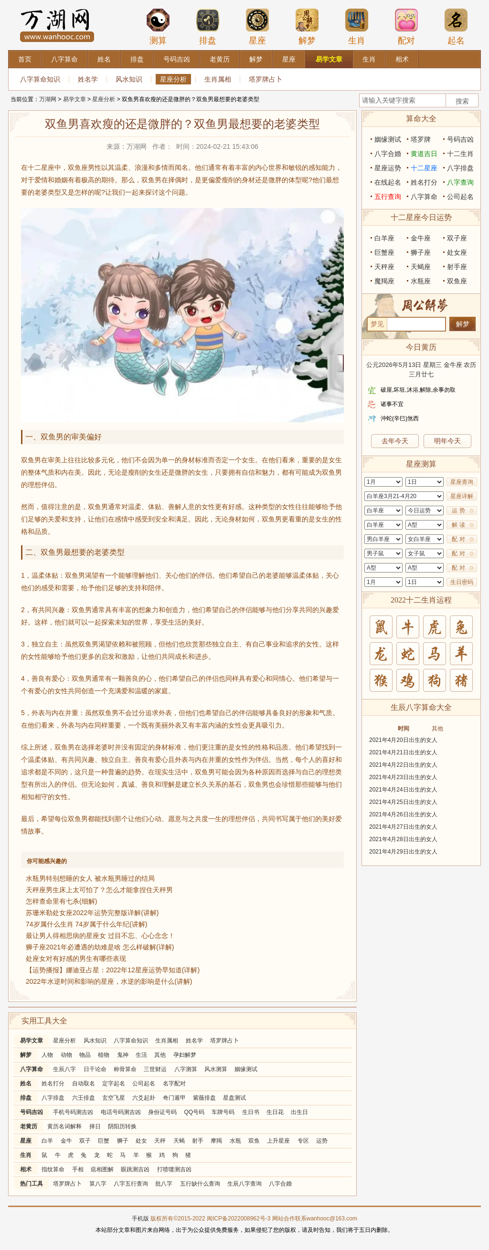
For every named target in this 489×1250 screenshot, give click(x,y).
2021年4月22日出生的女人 (403, 764)
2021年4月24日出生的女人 (403, 789)
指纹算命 (53, 1169)
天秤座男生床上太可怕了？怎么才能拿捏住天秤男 (99, 890)
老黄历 (28, 1126)
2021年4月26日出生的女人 (403, 814)
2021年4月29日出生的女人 (403, 851)
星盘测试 (234, 1097)
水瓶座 (421, 281)
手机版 (140, 1218)
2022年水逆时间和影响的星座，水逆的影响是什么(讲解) (109, 981)
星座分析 (173, 79)
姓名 (26, 1083)
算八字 (97, 1183)
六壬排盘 (83, 1097)
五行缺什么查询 (200, 1183)
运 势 (458, 510)
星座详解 (461, 496)
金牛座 (421, 238)
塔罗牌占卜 (265, 79)
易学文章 (74, 99)
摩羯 (216, 1140)
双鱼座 (457, 281)
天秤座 (384, 267)
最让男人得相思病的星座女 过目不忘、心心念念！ (100, 935)
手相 (78, 1169)
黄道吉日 (424, 153)
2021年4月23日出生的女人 (403, 777)
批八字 (163, 1183)
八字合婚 (280, 1183)
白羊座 (384, 238)
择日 (95, 1126)
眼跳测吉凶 (135, 1169)
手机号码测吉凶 (73, 1112)
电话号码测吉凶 (121, 1112)
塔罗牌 (421, 139)
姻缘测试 (245, 1069)
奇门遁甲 (174, 1097)
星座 (257, 26)
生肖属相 (217, 79)
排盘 (208, 26)
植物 (103, 1055)
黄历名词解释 (64, 1126)
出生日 (299, 1112)
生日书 (250, 1112)
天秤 (160, 1140)
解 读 (458, 524)
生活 (141, 1055)
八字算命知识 (40, 79)
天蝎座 (421, 267)
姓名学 (88, 79)
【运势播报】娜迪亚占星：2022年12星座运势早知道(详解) (113, 970)
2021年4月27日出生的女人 (403, 826)
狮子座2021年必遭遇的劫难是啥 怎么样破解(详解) (100, 947)
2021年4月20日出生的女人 (403, 740)
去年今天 (395, 441)
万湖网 (47, 99)
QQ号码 (194, 1112)
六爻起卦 (143, 1097)
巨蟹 (103, 1140)
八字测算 (185, 1069)
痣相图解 (102, 1169)
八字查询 (460, 182)
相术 (26, 1169)
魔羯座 (384, 281)
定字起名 (113, 1083)
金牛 (66, 1140)
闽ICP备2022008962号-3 (238, 1218)
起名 (456, 26)
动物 (66, 1055)
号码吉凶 (31, 1112)
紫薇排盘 (204, 1097)
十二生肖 (460, 153)
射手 (197, 1140)
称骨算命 (125, 1069)
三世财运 (155, 1069)
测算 (158, 26)
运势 (322, 1140)
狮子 (122, 1140)
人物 (47, 1055)
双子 (85, 1140)
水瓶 (235, 1140)
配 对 (458, 539)
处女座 (457, 252)
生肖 (357, 26)
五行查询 (387, 196)
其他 (160, 1055)
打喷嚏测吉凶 (174, 1169)
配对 (406, 26)
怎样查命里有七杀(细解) (61, 901)
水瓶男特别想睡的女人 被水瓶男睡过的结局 (90, 878)
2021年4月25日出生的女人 (403, 802)
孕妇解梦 (184, 1055)
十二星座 (424, 168)
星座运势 (387, 168)
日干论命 (95, 1069)
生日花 (275, 1112)
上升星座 (278, 1140)
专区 (303, 1140)
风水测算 (215, 1069)
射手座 (457, 267)
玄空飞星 (113, 1097)
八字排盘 (53, 1097)
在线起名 (387, 182)
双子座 (457, 238)
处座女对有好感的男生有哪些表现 (76, 958)
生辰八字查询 (244, 1183)
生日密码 (461, 582)
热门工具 (31, 1183)
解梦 (307, 26)
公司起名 (143, 1083)
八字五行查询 (131, 1183)
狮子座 (421, 252)
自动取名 (83, 1083)
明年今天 (447, 441)
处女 (141, 1140)
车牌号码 (223, 1112)
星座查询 (461, 482)
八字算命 (31, 1069)
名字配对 (174, 1083)
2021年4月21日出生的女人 (403, 752)
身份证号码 (162, 1112)
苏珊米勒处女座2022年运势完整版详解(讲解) (92, 913)
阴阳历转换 (122, 1126)
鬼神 (122, 1055)
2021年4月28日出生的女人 (403, 839)
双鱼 (254, 1140)
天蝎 (179, 1140)
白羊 (47, 1140)
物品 (85, 1055)
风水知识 (129, 79)
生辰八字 (64, 1069)
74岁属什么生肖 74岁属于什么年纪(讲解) (86, 924)
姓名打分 (53, 1083)
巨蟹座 (384, 252)
